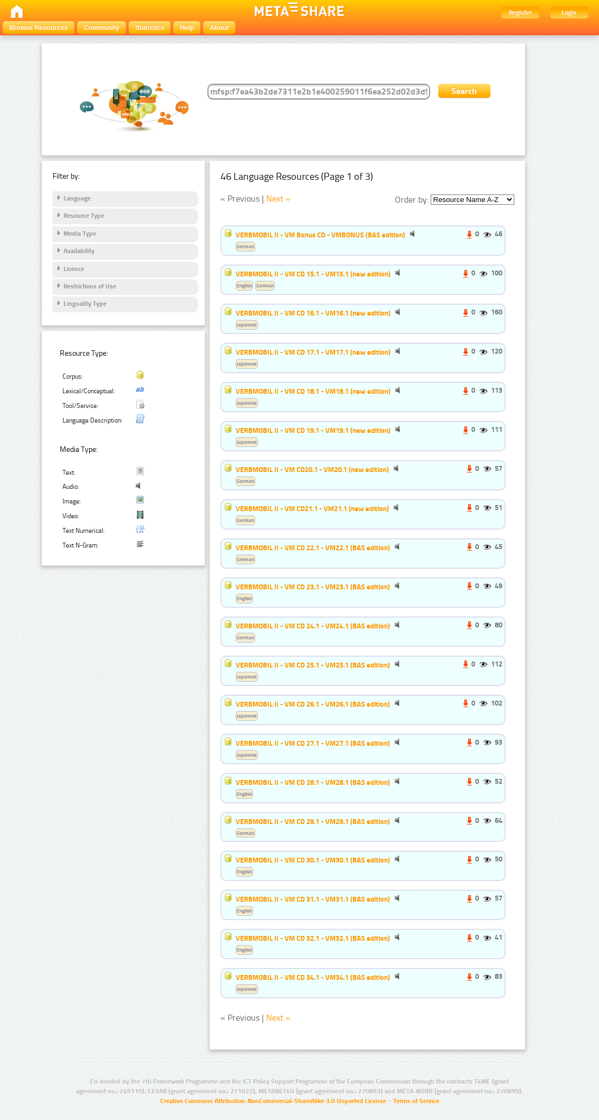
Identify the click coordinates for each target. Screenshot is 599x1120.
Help (187, 28)
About (219, 28)
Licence (74, 269)
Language (77, 198)
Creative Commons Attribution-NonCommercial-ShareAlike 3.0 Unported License (273, 1101)
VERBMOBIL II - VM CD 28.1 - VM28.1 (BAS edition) (313, 782)
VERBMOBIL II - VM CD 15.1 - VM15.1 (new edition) (313, 273)
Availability (79, 251)
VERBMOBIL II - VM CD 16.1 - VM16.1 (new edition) (313, 313)
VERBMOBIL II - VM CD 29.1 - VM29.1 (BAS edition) (313, 821)
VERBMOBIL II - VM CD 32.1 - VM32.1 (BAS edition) (313, 938)
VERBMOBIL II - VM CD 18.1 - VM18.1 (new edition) (313, 391)
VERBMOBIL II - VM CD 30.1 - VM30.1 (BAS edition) (313, 859)
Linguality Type (85, 303)
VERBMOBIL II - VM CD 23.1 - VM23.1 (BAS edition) (313, 586)
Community (101, 28)
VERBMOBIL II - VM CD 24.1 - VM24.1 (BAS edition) (313, 625)
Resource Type (84, 215)
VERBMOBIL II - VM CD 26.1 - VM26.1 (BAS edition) (313, 704)
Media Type (80, 233)
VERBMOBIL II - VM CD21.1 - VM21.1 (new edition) (312, 508)
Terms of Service (416, 1101)
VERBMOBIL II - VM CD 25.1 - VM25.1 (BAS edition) (313, 664)
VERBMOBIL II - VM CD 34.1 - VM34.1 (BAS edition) (313, 977)
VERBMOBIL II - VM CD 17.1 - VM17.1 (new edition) (313, 352)
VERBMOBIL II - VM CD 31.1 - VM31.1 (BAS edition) (313, 899)
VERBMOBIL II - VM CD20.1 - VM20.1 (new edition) (312, 469)
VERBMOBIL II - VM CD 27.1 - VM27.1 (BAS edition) (313, 743)
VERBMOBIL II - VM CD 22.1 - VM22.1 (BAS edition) (313, 547)
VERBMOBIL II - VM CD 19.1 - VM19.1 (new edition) (313, 430)
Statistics (149, 28)
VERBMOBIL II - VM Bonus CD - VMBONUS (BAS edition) (320, 234)
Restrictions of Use (90, 286)
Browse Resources (38, 28)
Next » (278, 198)
